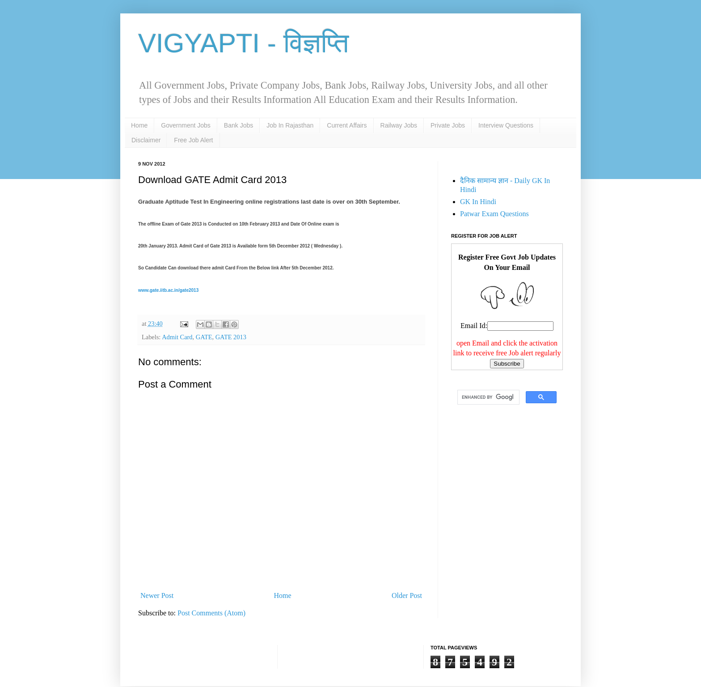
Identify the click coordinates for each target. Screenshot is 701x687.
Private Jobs (448, 125)
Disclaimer (145, 140)
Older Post (407, 595)
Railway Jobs (398, 125)
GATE (204, 337)
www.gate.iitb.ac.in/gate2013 (168, 290)
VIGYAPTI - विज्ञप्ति (243, 43)
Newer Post (156, 595)
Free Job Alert (193, 140)
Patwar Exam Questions (494, 214)
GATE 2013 (230, 337)
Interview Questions (505, 125)
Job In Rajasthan (289, 125)
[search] (487, 397)
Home (139, 125)
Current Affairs (347, 125)
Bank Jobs (238, 125)
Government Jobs (186, 125)
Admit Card (177, 337)
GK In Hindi (478, 201)
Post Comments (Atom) (211, 613)
